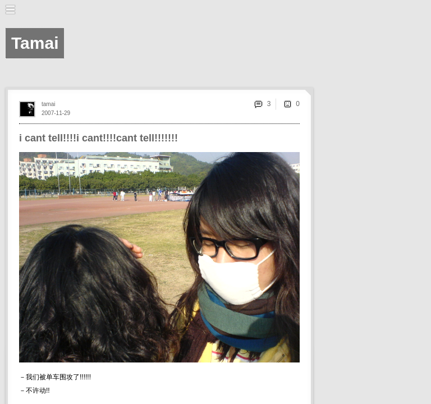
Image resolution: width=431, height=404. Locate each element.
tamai (48, 104)
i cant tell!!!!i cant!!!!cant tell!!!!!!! (98, 138)
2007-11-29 (56, 113)
